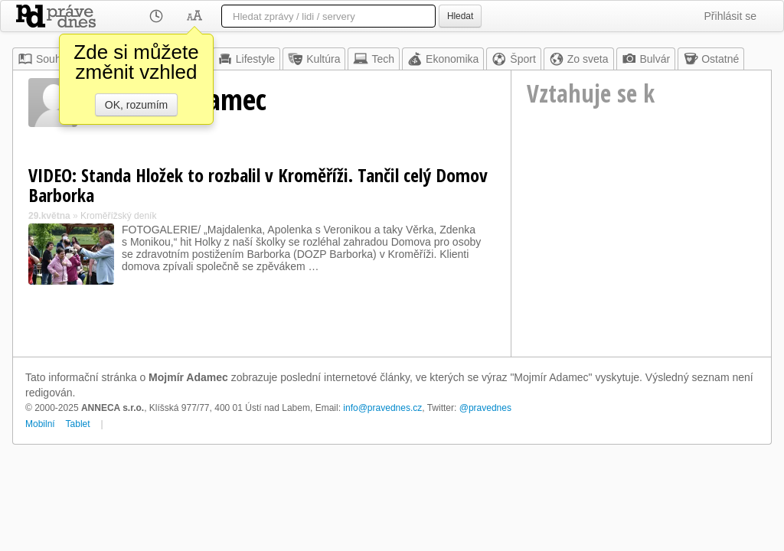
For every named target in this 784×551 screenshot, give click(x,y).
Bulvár (646, 59)
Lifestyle (246, 59)
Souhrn (44, 59)
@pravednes (485, 408)
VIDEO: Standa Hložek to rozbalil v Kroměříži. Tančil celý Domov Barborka (258, 184)
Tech (373, 59)
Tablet (78, 424)
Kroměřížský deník (118, 215)
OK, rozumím (136, 105)
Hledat (460, 16)
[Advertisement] (641, 253)
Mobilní (40, 424)
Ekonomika (443, 59)
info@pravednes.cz (382, 408)
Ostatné (711, 59)
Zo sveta (579, 59)
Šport (513, 59)
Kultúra (314, 59)
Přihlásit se (730, 16)
